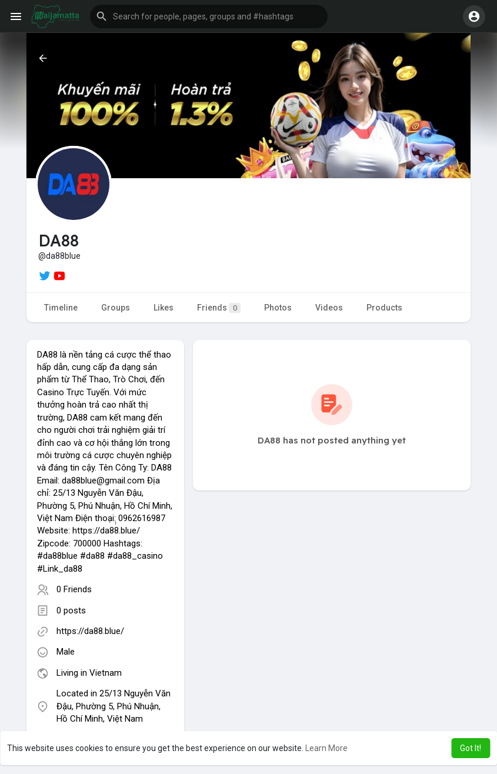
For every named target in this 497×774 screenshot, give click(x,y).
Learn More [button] (326, 748)
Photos (278, 307)
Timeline (61, 307)
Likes (164, 307)
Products (384, 307)
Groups (115, 307)
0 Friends (74, 589)
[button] (209, 16)
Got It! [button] (470, 748)
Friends (219, 308)
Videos (329, 307)
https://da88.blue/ (90, 631)
